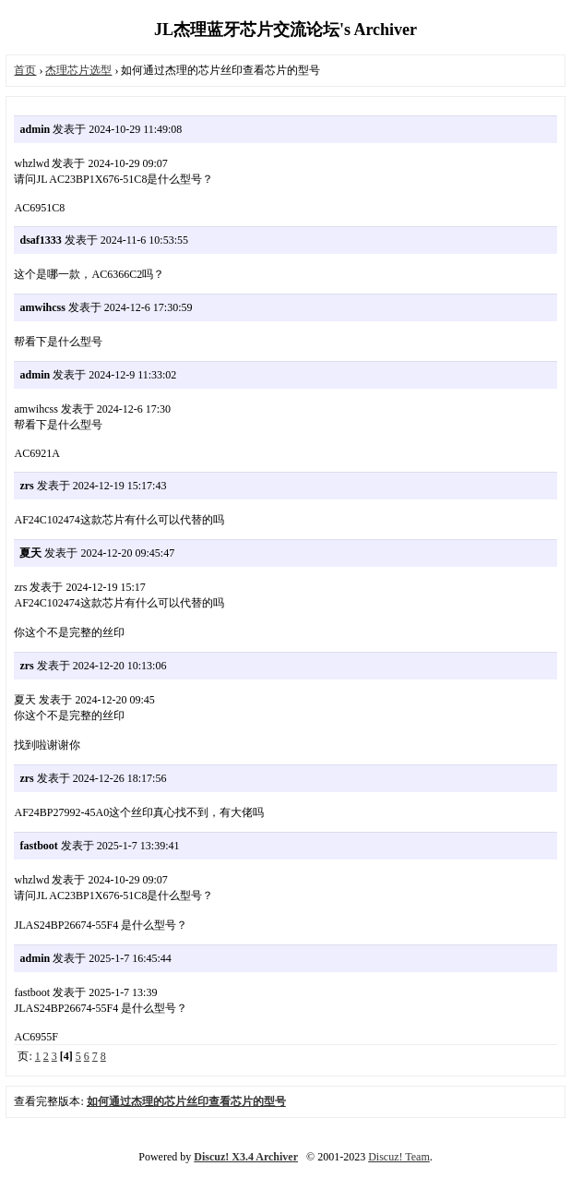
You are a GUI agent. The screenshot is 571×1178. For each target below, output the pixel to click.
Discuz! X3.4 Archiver (246, 1156)
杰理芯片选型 (78, 70)
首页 (25, 70)
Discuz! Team (399, 1156)
